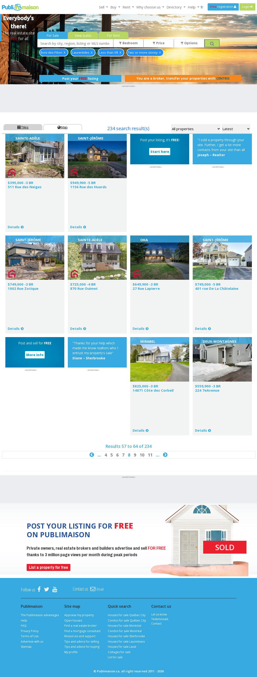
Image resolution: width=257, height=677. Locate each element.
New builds (83, 35)
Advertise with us (32, 642)
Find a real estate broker (80, 626)
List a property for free (48, 567)
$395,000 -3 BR (20, 182)
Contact (156, 623)
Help (24, 620)
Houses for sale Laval (122, 647)
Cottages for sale (119, 652)
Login (247, 7)
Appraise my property (79, 615)
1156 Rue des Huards (88, 186)
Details (14, 227)
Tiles (23, 127)
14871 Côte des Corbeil (153, 390)
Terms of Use (30, 636)
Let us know (159, 614)
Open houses (73, 620)
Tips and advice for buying (81, 647)
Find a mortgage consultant (82, 631)
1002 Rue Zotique (23, 288)
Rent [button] (127, 7)
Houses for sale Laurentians (126, 642)
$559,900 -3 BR (208, 386)
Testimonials (159, 619)
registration (223, 7)
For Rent (113, 35)
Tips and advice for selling (81, 642)
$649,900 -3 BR (145, 284)
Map (63, 127)
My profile (71, 652)
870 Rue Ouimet (84, 288)
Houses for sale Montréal (124, 626)
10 (142, 455)
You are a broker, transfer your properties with (183, 78)
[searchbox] (75, 43)
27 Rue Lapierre (146, 288)
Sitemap (26, 647)
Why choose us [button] (149, 7)
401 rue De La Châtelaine (216, 288)
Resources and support (79, 636)
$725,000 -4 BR (83, 284)
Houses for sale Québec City (126, 615)
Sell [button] (102, 7)
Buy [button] (113, 7)
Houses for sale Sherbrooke (126, 636)
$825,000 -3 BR (145, 386)
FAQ (23, 626)
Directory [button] (175, 7)
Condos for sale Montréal (125, 631)
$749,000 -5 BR (208, 284)
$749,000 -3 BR (20, 284)
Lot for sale (115, 657)
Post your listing (80, 78)
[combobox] (75, 43)
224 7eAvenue (207, 390)
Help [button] (192, 7)
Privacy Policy (30, 631)
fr (202, 7)
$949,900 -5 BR (83, 182)
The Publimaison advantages (40, 615)
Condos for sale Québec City (127, 620)
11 (150, 455)
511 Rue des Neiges (25, 186)
